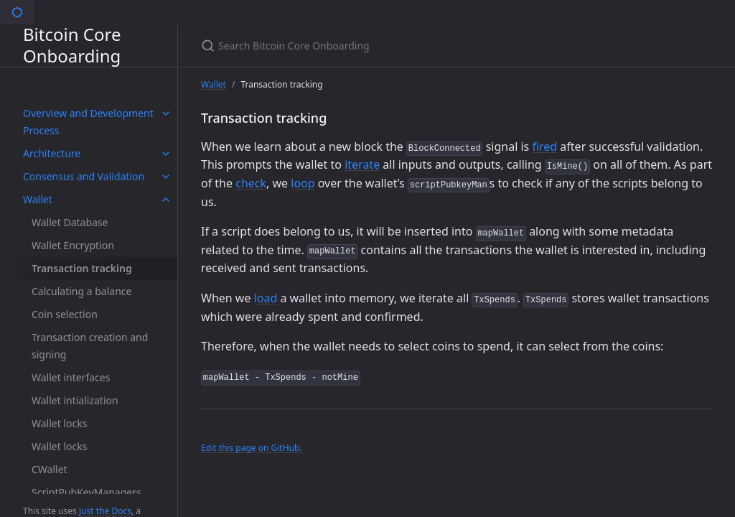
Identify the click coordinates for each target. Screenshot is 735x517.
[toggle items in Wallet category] (165, 199)
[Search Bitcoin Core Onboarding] (370, 45)
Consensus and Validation (83, 176)
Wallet (37, 199)
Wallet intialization (75, 400)
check (250, 183)
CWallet (49, 469)
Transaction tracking (82, 268)
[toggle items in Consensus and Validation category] (165, 176)
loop (302, 183)
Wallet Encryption (73, 245)
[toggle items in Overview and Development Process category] (165, 113)
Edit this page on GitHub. (251, 448)
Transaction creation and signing (90, 345)
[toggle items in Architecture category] (165, 153)
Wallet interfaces (71, 377)
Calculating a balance (81, 291)
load (266, 298)
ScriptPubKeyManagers (86, 492)
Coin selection (65, 314)
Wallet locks (59, 423)
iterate (362, 164)
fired (544, 146)
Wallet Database (70, 222)
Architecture (51, 153)
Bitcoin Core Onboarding (72, 45)
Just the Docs (105, 511)
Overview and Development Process (88, 121)
